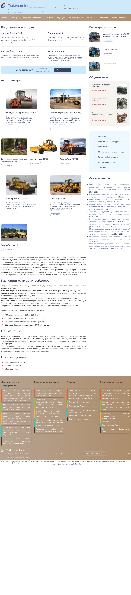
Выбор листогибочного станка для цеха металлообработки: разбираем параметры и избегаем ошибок (109, 206)
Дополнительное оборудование (111, 141)
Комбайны (91, 18)
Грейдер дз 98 (55, 33)
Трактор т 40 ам (110, 64)
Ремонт (50, 18)
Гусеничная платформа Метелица (101, 85)
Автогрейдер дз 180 (16, 199)
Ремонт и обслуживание (108, 157)
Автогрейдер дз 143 (11, 33)
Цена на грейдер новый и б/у (65, 113)
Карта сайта (59, 453)
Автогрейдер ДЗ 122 (58, 51)
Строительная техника (32, 18)
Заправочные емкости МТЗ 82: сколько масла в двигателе (116, 35)
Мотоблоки (103, 18)
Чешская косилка (71, 8)
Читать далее (11, 129)
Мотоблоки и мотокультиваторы (111, 152)
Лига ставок (4, 461)
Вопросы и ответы (118, 18)
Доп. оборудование (76, 18)
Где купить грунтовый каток (21, 113)
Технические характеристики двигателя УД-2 (102, 114)
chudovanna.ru (75, 465)
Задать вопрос (63, 70)
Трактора (14, 18)
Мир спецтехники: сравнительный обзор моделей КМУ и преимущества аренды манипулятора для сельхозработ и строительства (109, 231)
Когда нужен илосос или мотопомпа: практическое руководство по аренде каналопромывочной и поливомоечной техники (109, 187)
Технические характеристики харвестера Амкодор (14, 160)
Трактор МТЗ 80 (110, 49)
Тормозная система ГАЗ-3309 (99, 100)
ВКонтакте (43, 12)
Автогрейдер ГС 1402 (12, 51)
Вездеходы (60, 18)
